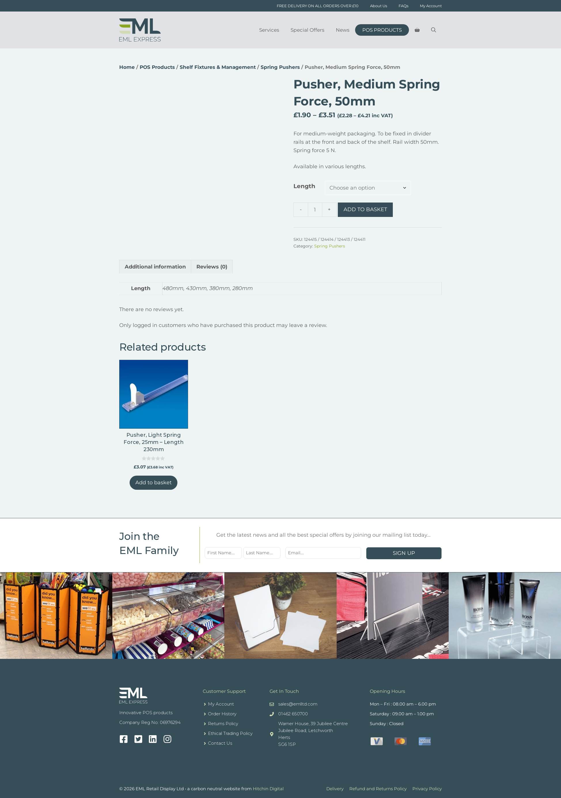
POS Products (382, 30)
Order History (222, 713)
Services (269, 30)
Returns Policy (223, 723)
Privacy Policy (427, 788)
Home (127, 67)
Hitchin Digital (268, 788)
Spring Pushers (280, 67)
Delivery (335, 788)
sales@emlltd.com (297, 704)
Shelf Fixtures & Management (218, 67)
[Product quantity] (315, 210)
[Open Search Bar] (433, 30)
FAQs (403, 5)
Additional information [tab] (155, 267)
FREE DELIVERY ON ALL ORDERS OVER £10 (318, 5)
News (342, 30)
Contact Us (220, 743)
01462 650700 (293, 713)
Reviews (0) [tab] (211, 267)
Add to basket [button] (153, 482)
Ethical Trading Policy (230, 733)
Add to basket (365, 209)
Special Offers (307, 30)
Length (304, 186)
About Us (378, 5)
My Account (431, 5)
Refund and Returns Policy (378, 788)
